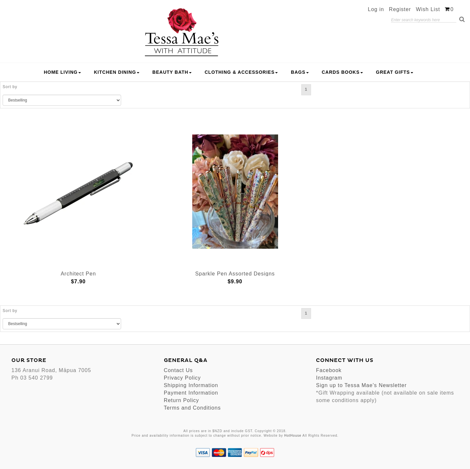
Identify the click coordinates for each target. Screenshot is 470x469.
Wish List (428, 9)
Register (400, 9)
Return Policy (181, 400)
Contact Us (178, 370)
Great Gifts (394, 72)
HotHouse (292, 435)
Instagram (329, 378)
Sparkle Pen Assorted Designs (235, 273)
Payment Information (191, 393)
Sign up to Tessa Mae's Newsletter (361, 385)
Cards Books (342, 72)
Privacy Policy (182, 378)
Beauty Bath (172, 72)
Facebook (328, 370)
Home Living (62, 72)
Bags (299, 72)
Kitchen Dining (116, 72)
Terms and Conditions (192, 408)
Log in (376, 9)
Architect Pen (78, 273)
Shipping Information (191, 385)
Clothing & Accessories (241, 72)
